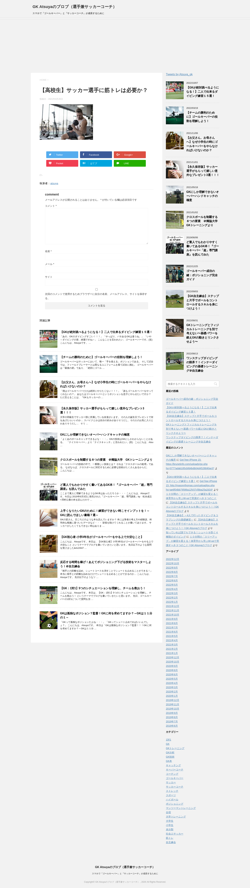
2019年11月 (172, 704)
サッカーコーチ (174, 786)
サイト (48, 276)
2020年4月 (172, 683)
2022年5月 (172, 584)
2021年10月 (172, 614)
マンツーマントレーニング (181, 808)
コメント (51, 205)
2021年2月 (172, 648)
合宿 (168, 812)
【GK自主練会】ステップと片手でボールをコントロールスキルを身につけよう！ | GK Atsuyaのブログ (192, 524)
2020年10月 (172, 661)
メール (49, 264)
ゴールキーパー (174, 778)
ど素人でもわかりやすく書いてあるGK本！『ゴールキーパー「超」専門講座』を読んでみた (202, 248)
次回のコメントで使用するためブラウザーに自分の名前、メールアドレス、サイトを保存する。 (96, 296)
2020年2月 (172, 691)
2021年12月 (172, 606)
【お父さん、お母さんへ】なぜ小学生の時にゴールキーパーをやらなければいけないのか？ (202, 144)
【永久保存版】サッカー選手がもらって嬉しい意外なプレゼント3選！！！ (202, 171)
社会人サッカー (174, 833)
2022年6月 (172, 580)
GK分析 (170, 752)
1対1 (168, 739)
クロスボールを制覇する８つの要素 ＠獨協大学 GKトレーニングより (106, 459)
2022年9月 (172, 567)
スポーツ (171, 795)
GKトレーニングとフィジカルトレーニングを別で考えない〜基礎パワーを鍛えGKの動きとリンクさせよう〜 (202, 333)
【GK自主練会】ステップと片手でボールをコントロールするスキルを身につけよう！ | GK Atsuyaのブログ (192, 506)
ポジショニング (174, 803)
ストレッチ (172, 791)
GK (167, 744)
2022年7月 (172, 576)
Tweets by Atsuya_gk (179, 74)
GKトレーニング (175, 748)
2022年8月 (172, 572)
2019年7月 (172, 721)
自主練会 (171, 842)
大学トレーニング (176, 816)
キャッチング (173, 765)
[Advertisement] (125, 46)
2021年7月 (172, 627)
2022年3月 (172, 593)
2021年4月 (172, 640)
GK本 (169, 761)
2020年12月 (172, 657)
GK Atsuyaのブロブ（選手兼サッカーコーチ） (75, 6)
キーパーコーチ (174, 769)
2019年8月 (172, 717)
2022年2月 (172, 597)
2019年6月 (172, 725)
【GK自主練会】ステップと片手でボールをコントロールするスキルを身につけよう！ (202, 302)
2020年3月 (172, 687)
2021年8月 (172, 623)
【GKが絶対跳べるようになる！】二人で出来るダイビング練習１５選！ (106, 332)
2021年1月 (172, 653)
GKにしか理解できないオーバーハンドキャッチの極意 (95, 434)
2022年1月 (172, 601)
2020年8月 (172, 670)
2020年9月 (172, 666)
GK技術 (170, 756)
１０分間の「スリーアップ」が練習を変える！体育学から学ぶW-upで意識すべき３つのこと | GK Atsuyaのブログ (192, 541)
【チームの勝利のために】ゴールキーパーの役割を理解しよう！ (101, 357)
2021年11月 (172, 610)
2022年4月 (172, 589)
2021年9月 (172, 619)
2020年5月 (172, 678)
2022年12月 (172, 559)
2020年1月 (172, 695)
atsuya (54, 183)
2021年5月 (172, 636)
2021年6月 (172, 631)
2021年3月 (172, 644)
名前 (48, 251)
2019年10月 (172, 708)
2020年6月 (172, 674)
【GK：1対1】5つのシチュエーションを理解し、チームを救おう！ (103, 588)
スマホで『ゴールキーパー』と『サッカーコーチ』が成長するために (125, 873)
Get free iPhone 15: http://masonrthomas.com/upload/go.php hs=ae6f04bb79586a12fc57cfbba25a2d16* (191, 485)
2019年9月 (172, 713)
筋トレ (169, 838)
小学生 (169, 825)
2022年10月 (172, 563)
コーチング (172, 773)
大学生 (169, 820)
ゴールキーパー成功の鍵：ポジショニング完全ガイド (202, 275)
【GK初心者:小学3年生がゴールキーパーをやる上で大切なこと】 (101, 536)
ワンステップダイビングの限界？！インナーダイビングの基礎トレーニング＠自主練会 (202, 364)
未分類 (169, 829)
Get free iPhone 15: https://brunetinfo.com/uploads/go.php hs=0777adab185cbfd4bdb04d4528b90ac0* (190, 464)
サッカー (171, 782)
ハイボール (172, 799)
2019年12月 (172, 700)
